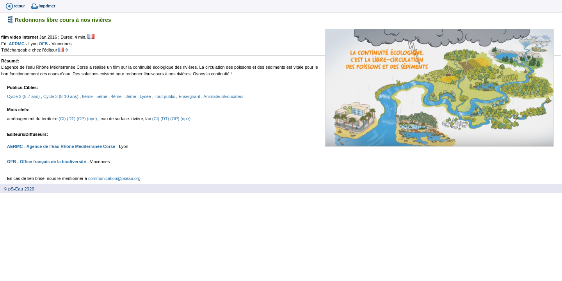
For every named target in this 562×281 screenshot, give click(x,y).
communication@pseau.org (114, 178)
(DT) (71, 118)
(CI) (63, 118)
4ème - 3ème (124, 96)
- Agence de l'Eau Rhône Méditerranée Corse (69, 146)
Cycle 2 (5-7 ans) (24, 96)
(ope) (92, 118)
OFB (44, 43)
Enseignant (190, 96)
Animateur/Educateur (223, 96)
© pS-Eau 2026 (17, 189)
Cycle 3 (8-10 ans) (61, 96)
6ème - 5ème (95, 96)
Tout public (165, 96)
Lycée (146, 96)
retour (19, 6)
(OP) (82, 118)
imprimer (47, 6)
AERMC (17, 43)
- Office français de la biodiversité (51, 161)
